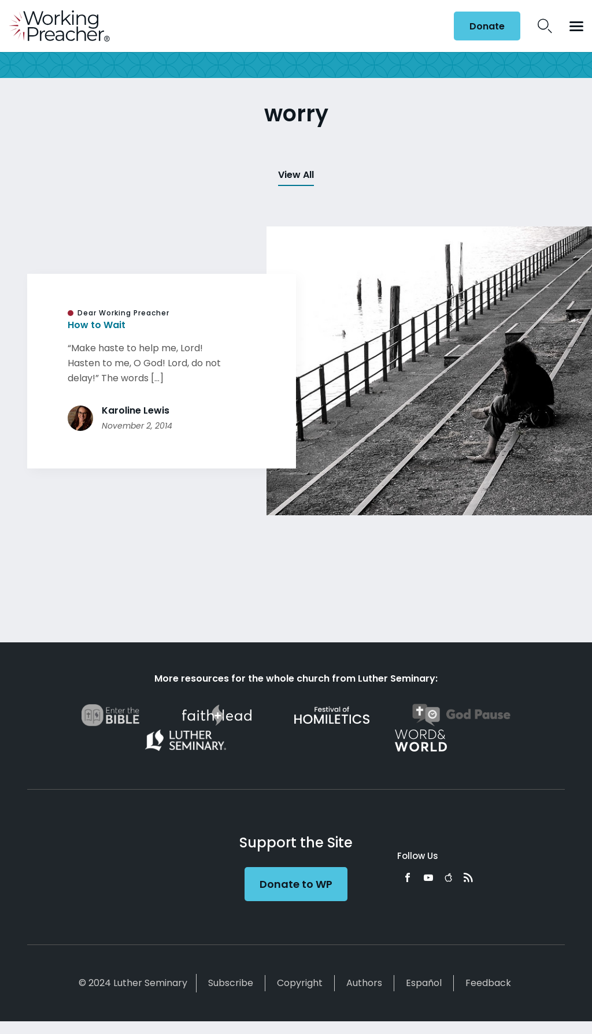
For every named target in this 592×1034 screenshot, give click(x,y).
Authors (364, 983)
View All (296, 174)
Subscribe (230, 983)
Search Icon (545, 26)
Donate (487, 26)
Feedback (488, 983)
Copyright (300, 983)
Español (424, 983)
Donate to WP (296, 884)
